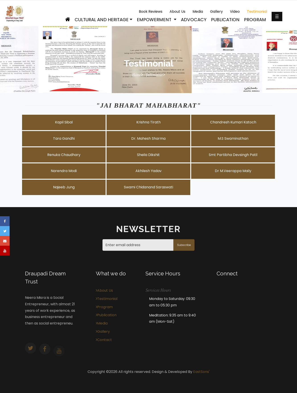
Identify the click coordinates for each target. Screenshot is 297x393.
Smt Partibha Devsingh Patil (233, 154)
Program (255, 20)
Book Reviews (150, 11)
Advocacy (194, 20)
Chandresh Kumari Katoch (233, 122)
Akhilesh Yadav (148, 170)
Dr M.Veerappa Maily (233, 170)
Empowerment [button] (154, 20)
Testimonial (257, 11)
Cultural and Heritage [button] (102, 20)
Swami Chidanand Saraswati (148, 187)
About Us (177, 11)
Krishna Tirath (148, 122)
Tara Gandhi (64, 138)
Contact (104, 339)
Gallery (216, 11)
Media (198, 11)
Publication (225, 20)
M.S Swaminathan (233, 138)
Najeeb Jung (64, 187)
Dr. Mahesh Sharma (148, 138)
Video (235, 11)
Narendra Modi (64, 170)
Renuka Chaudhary (63, 154)
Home (137, 74)
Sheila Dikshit (148, 154)
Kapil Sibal (64, 122)
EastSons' (201, 371)
